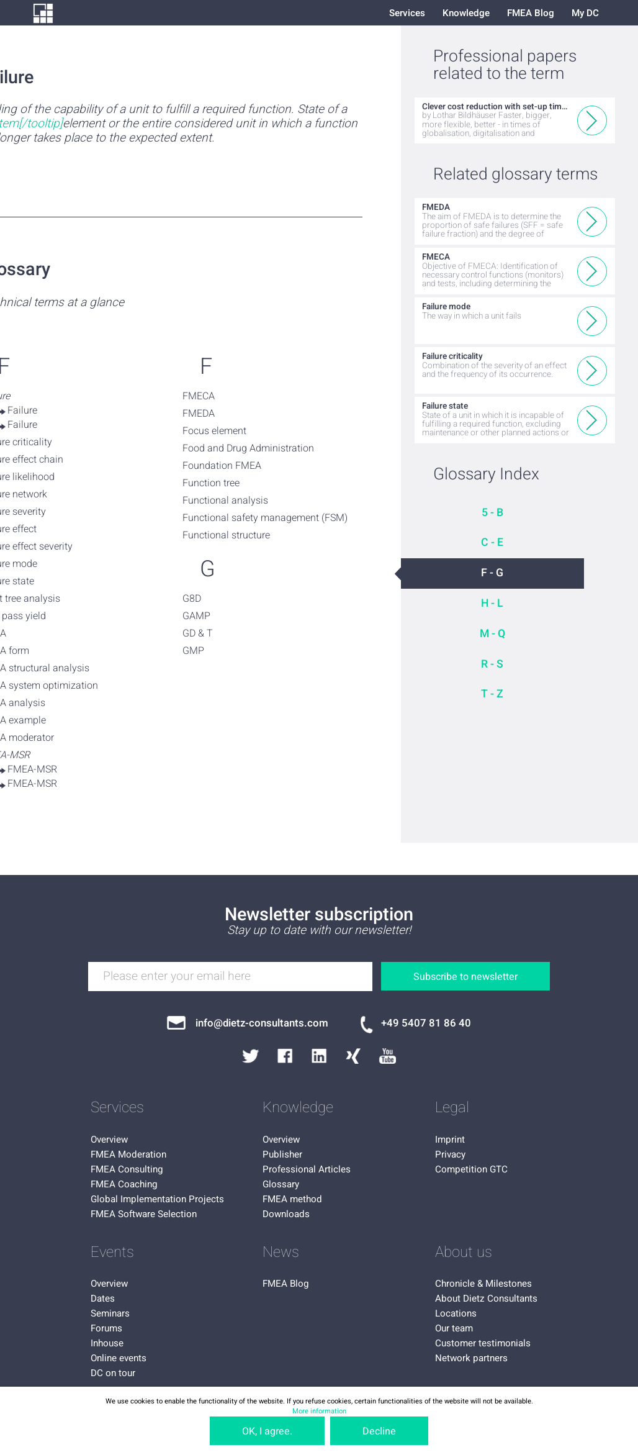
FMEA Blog (530, 13)
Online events (118, 1358)
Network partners (471, 1358)
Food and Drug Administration (248, 448)
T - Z (492, 694)
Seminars (110, 1313)
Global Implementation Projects (157, 1199)
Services (407, 13)
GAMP (196, 616)
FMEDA (198, 413)
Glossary (281, 1184)
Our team (454, 1328)
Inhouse (107, 1343)
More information (319, 1411)
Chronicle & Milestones (483, 1283)
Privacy (450, 1154)
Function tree (211, 483)
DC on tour (113, 1373)
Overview (109, 1139)
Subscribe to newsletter (465, 976)
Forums (106, 1328)
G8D (191, 598)
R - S (492, 664)
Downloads (286, 1214)
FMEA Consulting (127, 1169)
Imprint (450, 1139)
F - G (492, 573)
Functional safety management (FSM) (265, 518)
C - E (492, 542)
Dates (103, 1298)
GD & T (197, 633)
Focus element (214, 431)
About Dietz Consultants (486, 1298)
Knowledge (466, 13)
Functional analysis (225, 500)
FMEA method (292, 1199)
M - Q (492, 633)
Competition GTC (471, 1169)
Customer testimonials (483, 1343)
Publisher (282, 1154)
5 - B (492, 512)
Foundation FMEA (221, 465)
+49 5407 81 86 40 (426, 1023)
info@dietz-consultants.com (261, 1023)
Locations (456, 1313)
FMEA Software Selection (144, 1214)
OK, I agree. (267, 1431)
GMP (193, 650)
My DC (585, 13)
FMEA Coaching (124, 1184)
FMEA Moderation (128, 1154)
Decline (379, 1431)
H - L (492, 603)
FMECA (198, 396)
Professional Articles (307, 1169)
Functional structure (226, 535)
